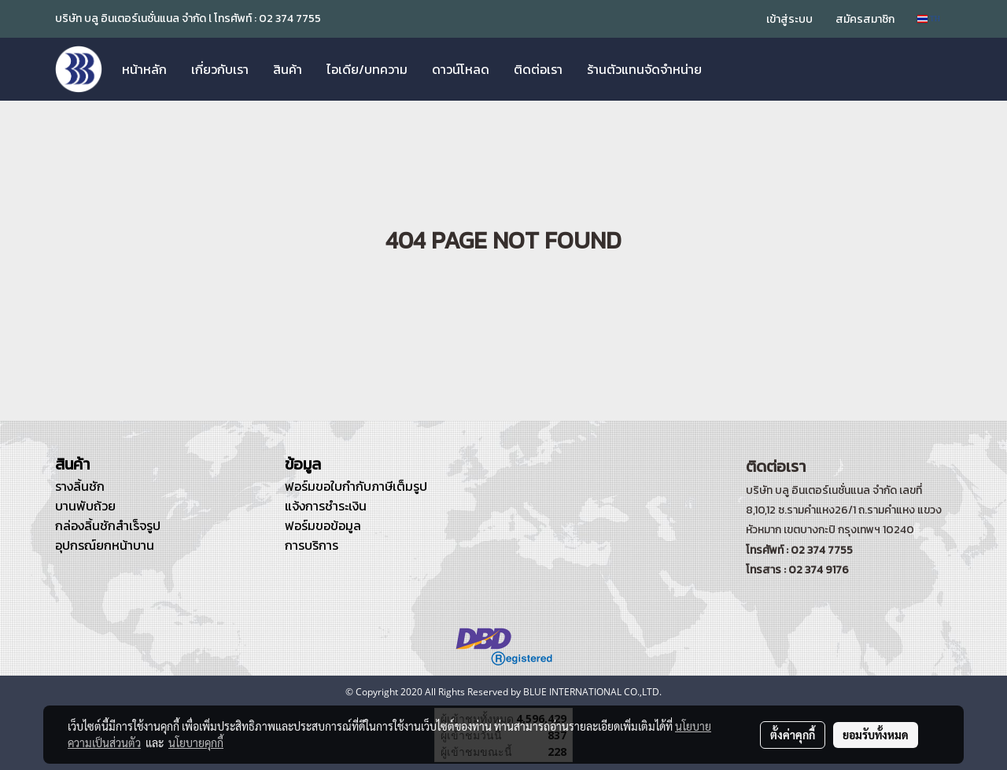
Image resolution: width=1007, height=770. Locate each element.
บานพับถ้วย (85, 505)
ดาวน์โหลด (460, 69)
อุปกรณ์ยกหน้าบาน (104, 545)
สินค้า (287, 69)
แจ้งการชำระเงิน (326, 505)
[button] (727, 69)
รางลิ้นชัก (80, 486)
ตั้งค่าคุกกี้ (792, 735)
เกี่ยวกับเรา (220, 69)
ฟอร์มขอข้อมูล (323, 525)
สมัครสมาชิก (864, 19)
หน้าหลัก (144, 69)
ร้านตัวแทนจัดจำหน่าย (644, 69)
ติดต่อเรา (538, 69)
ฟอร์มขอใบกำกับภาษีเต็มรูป (356, 486)
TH (928, 18)
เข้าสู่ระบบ (789, 19)
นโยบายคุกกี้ (195, 742)
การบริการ (311, 545)
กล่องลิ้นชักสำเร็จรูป (107, 525)
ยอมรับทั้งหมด (876, 735)
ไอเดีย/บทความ (367, 69)
